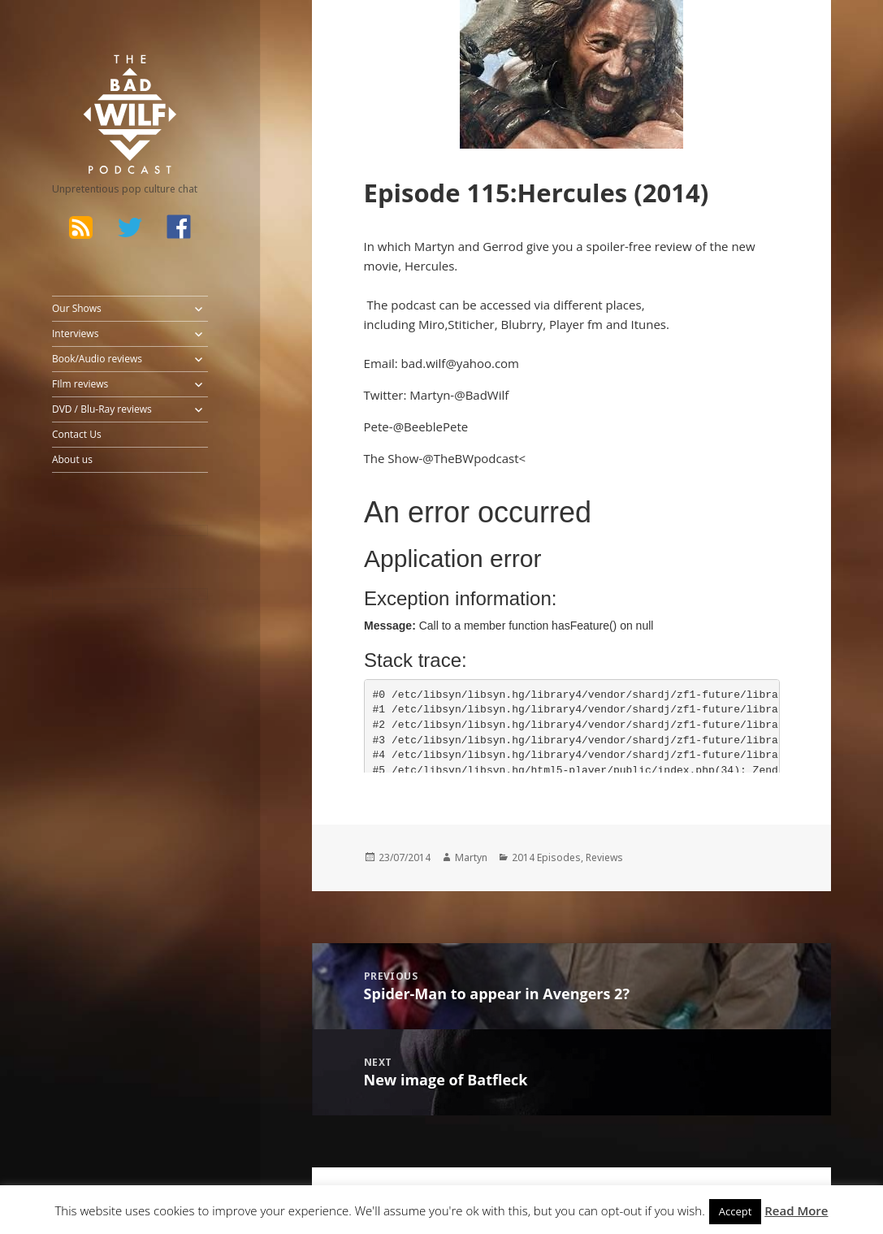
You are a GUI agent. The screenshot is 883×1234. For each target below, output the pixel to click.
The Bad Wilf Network (109, 76)
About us (72, 459)
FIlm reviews (80, 384)
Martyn (471, 857)
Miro (431, 324)
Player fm (577, 324)
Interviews (75, 333)
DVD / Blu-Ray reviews (102, 409)
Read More (796, 1210)
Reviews (604, 857)
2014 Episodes (546, 857)
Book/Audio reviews (97, 359)
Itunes (648, 324)
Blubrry (522, 324)
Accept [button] (735, 1211)
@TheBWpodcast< (474, 458)
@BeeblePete (431, 426)
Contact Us (77, 434)
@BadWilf (481, 395)
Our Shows (77, 308)
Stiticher (471, 324)
